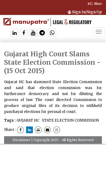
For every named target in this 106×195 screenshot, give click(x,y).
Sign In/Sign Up (85, 12)
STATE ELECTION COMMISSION (70, 120)
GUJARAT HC (28, 120)
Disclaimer (21, 140)
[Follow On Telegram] (42, 33)
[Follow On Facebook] (23, 33)
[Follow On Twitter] (33, 33)
